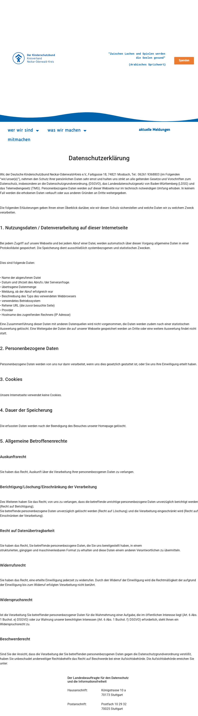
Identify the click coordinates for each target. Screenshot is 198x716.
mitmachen (19, 139)
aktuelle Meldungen (154, 130)
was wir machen (67, 130)
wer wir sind (24, 130)
